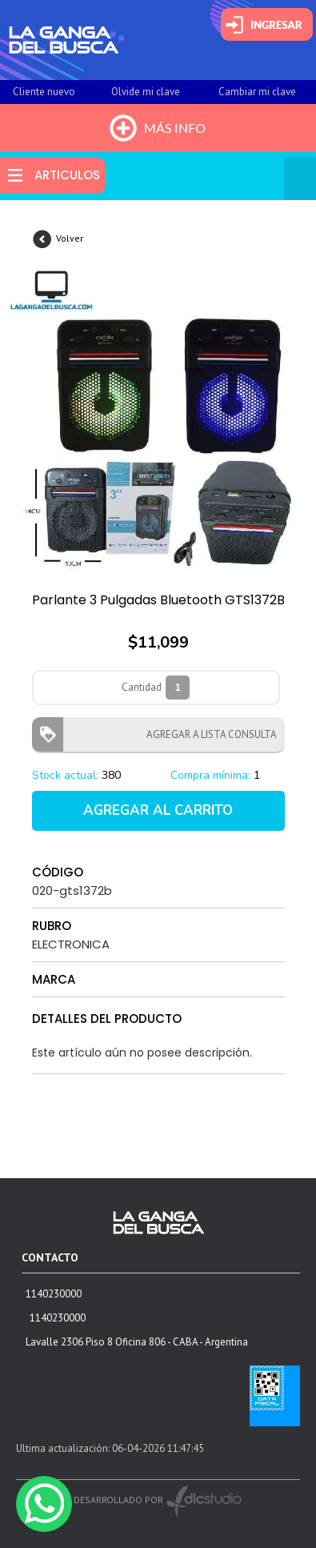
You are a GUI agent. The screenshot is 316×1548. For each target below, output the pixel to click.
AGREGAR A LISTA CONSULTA (207, 734)
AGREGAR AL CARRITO (158, 810)
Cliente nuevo (44, 91)
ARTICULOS (67, 174)
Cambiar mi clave (257, 91)
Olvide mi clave (145, 91)
